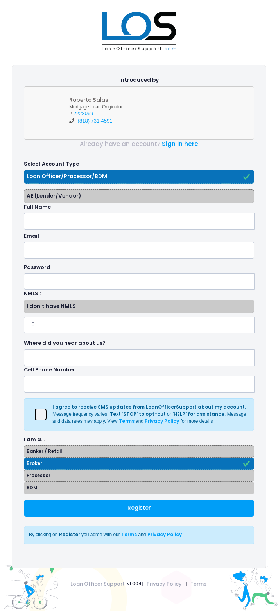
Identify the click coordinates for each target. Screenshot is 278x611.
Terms (198, 584)
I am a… (34, 439)
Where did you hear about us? (65, 343)
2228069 (83, 113)
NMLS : (32, 293)
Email (31, 236)
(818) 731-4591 (95, 121)
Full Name (37, 207)
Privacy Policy (164, 584)
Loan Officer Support (97, 584)
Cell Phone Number (49, 369)
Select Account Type (51, 164)
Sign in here (180, 144)
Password (37, 267)
